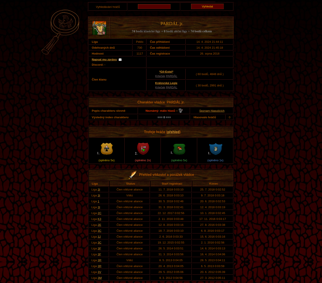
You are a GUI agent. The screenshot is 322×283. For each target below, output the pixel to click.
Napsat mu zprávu (104, 59)
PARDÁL (171, 76)
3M (100, 278)
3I (99, 189)
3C (99, 230)
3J (99, 236)
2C (99, 213)
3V (99, 272)
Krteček (160, 76)
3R (99, 260)
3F (99, 248)
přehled (173, 132)
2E (99, 224)
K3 (99, 219)
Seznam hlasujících (212, 110)
